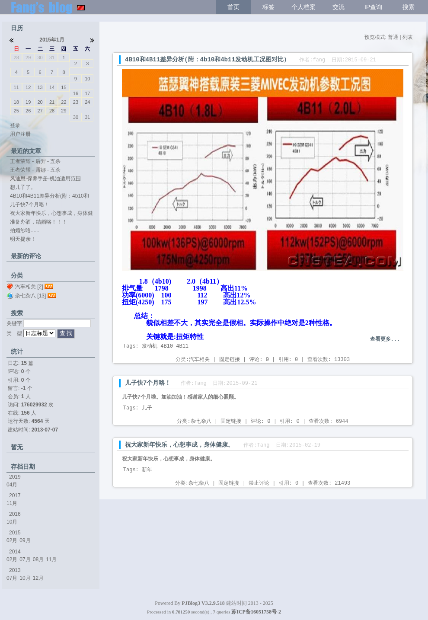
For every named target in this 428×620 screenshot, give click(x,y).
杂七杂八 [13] (30, 296)
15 (63, 87)
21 (51, 102)
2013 (15, 570)
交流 (338, 6)
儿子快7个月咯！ (148, 383)
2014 (15, 552)
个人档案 (303, 6)
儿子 (147, 408)
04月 (11, 485)
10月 (11, 522)
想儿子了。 (23, 187)
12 (28, 87)
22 (63, 102)
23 (75, 102)
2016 (15, 514)
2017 (15, 495)
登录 (15, 125)
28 (16, 57)
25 (16, 110)
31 (51, 57)
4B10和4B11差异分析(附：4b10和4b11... (49, 196)
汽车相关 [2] (29, 287)
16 (75, 93)
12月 (38, 578)
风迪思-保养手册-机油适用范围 (45, 179)
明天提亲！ (23, 239)
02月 (11, 540)
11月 (11, 503)
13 (39, 87)
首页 (233, 6)
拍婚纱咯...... (24, 230)
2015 (15, 533)
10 (87, 78)
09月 (24, 540)
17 (87, 93)
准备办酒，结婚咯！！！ (38, 222)
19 (28, 102)
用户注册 (20, 134)
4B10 (166, 346)
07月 (24, 559)
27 (39, 110)
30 (39, 57)
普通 (393, 37)
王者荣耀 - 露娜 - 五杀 (35, 170)
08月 (38, 559)
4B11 (182, 346)
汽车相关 (199, 360)
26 (28, 110)
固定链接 (229, 360)
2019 (15, 477)
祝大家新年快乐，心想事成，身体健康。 (179, 444)
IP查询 (373, 6)
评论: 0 (259, 360)
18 (16, 102)
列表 (407, 37)
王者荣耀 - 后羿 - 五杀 (35, 161)
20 (39, 102)
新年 (147, 470)
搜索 (408, 6)
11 (16, 87)
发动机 (149, 346)
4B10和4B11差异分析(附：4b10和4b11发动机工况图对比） (207, 59)
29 (28, 57)
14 (51, 87)
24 (87, 102)
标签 (268, 6)
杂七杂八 (201, 422)
